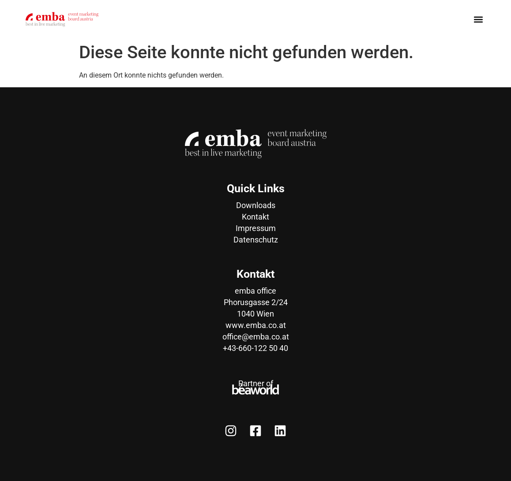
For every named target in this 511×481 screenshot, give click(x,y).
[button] (478, 19)
